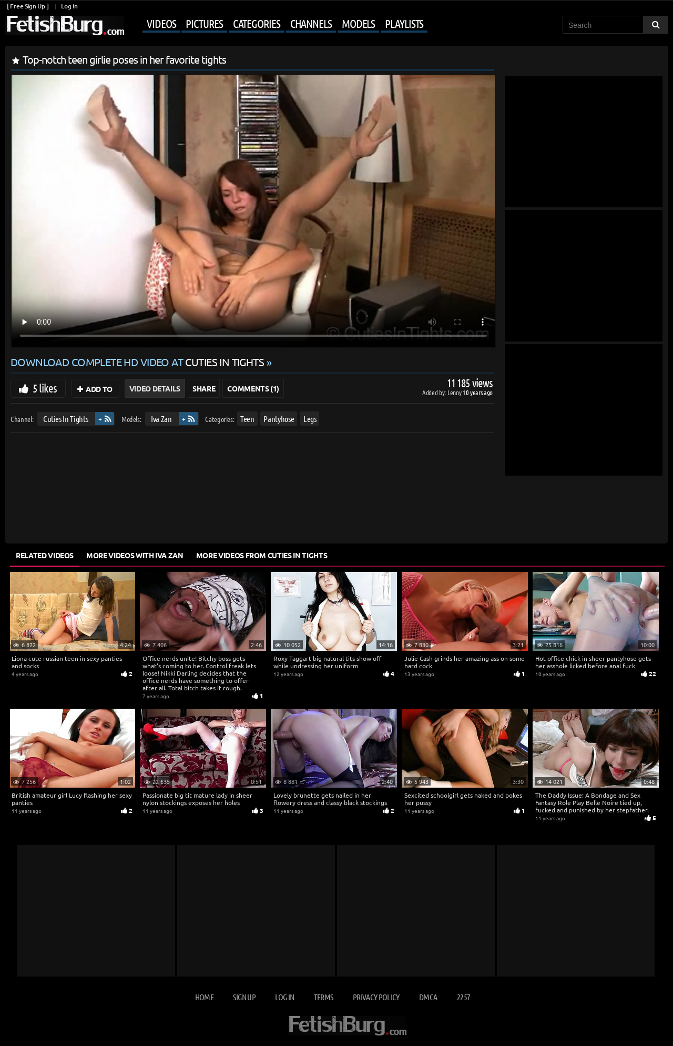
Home (204, 997)
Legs (310, 419)
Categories (256, 23)
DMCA (428, 997)
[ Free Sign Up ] (27, 6)
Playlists (404, 23)
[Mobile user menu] (277, 24)
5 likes (45, 388)
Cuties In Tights (65, 419)
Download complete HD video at (139, 361)
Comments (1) (253, 388)
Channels (311, 23)
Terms (323, 997)
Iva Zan (161, 419)
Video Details (154, 388)
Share (203, 388)
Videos (161, 23)
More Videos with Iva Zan (134, 555)
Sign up (244, 997)
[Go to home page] (64, 25)
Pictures (204, 23)
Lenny (455, 392)
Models (358, 23)
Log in (69, 6)
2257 (463, 997)
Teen (247, 419)
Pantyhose (278, 419)
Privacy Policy (376, 997)
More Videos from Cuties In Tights (261, 555)
